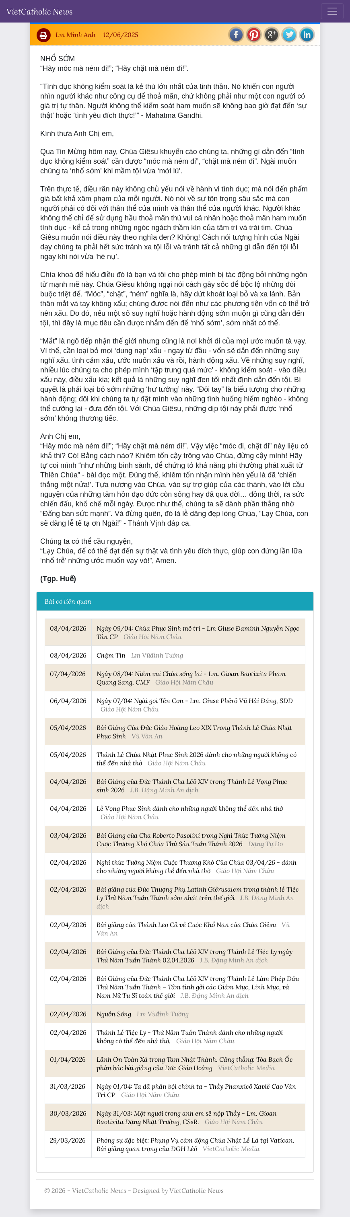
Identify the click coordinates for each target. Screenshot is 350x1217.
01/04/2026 (68, 1059)
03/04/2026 (68, 835)
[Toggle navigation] (332, 11)
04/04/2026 (68, 781)
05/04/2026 (68, 727)
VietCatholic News (39, 11)
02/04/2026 (68, 862)
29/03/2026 (68, 1140)
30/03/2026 (68, 1113)
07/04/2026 (68, 673)
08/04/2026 (68, 628)
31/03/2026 (67, 1086)
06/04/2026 (68, 700)
